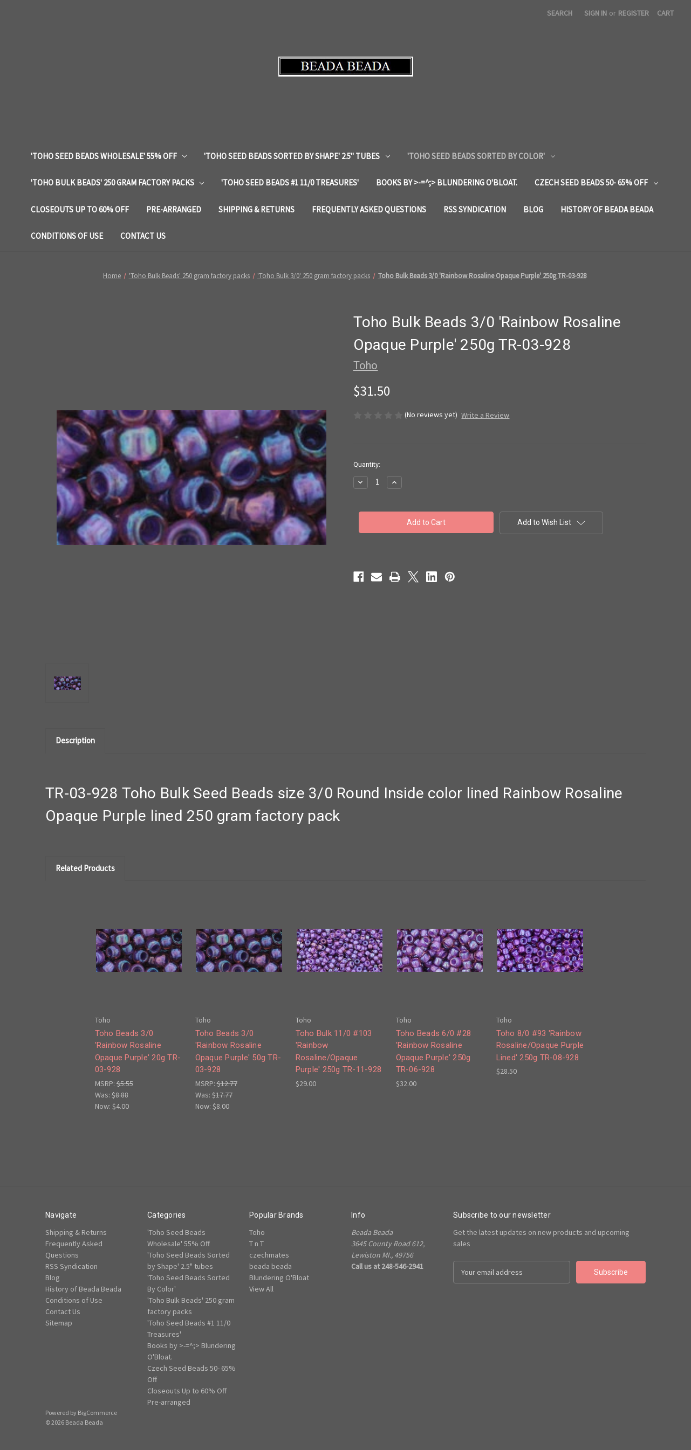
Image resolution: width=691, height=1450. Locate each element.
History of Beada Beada (606, 209)
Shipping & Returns (256, 209)
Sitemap (58, 1323)
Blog (533, 209)
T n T (256, 1243)
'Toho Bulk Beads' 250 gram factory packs (117, 182)
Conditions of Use (67, 236)
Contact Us (143, 236)
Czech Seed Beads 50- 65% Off (596, 182)
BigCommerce (97, 1412)
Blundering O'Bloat (279, 1277)
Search (559, 13)
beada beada (270, 1266)
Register (633, 13)
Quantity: (366, 464)
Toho (257, 1232)
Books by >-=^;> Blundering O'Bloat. (446, 182)
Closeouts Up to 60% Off (80, 209)
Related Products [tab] (85, 868)
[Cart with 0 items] (665, 13)
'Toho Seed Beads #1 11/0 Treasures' (290, 182)
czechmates (269, 1255)
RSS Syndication (474, 209)
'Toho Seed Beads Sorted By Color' (481, 156)
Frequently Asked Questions (369, 209)
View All (261, 1289)
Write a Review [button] (485, 415)
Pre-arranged (173, 209)
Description (75, 740)
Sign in (595, 13)
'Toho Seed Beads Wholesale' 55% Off (109, 156)
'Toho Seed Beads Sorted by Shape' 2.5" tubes (297, 156)
